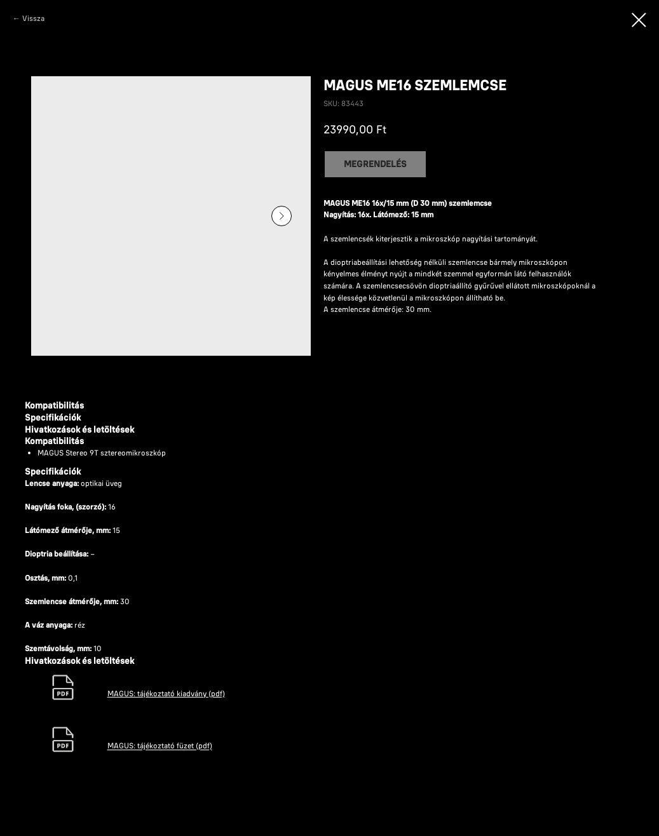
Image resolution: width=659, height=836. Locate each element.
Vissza (33, 18)
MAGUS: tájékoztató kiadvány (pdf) (166, 693)
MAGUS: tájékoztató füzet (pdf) (159, 746)
